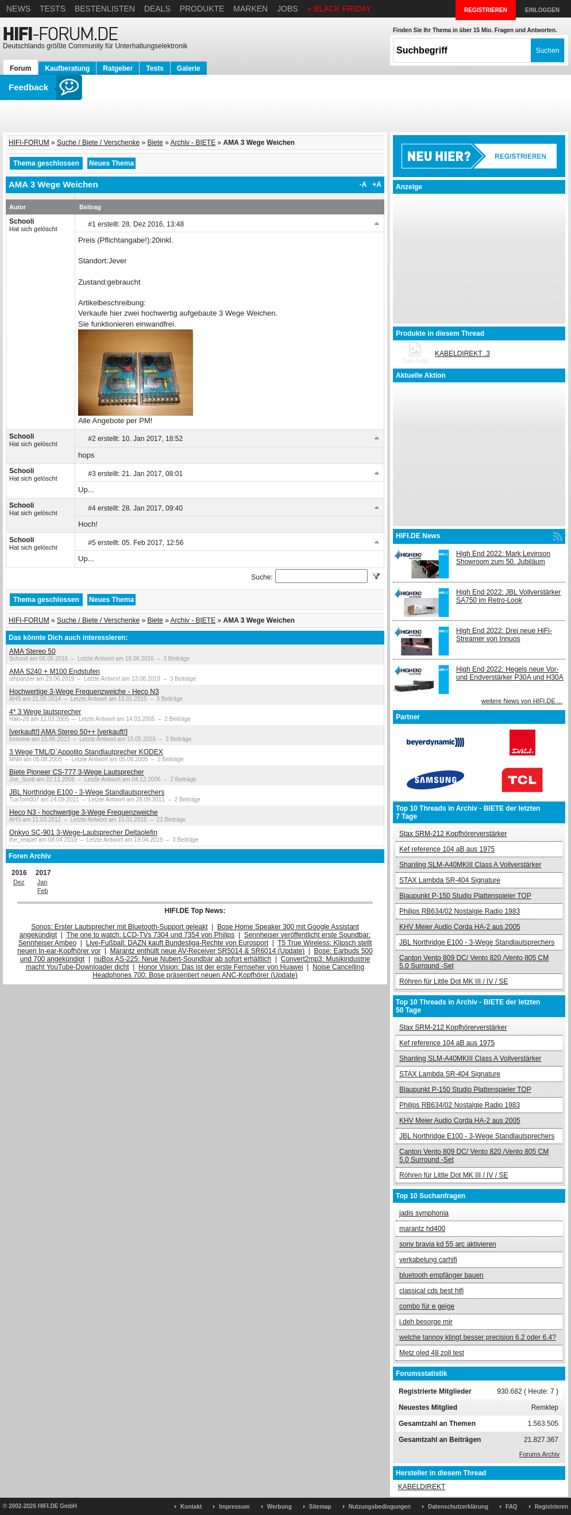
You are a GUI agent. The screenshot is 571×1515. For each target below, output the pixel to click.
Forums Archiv (539, 1454)
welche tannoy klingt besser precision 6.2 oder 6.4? (477, 1337)
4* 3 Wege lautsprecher (45, 712)
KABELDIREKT (422, 1487)
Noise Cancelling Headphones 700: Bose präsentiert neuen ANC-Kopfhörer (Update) (228, 971)
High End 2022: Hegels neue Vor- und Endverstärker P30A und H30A (510, 673)
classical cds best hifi (431, 1291)
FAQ (512, 1507)
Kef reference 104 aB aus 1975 (447, 849)
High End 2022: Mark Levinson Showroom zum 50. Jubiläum (503, 558)
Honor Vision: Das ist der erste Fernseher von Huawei (220, 967)
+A (376, 185)
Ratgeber (118, 68)
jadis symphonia (424, 1213)
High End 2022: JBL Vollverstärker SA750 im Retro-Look (508, 596)
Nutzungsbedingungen (380, 1507)
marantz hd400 (422, 1229)
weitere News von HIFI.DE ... (521, 700)
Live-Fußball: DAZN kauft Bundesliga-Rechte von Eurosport (177, 943)
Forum (20, 68)
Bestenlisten (105, 8)
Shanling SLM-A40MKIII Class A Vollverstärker (470, 865)
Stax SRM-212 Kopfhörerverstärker (453, 834)
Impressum (234, 1507)
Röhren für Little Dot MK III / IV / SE (453, 981)
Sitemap (320, 1507)
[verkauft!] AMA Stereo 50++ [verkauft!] (68, 732)
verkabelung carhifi (428, 1260)
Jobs (287, 8)
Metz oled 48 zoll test (431, 1353)
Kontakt (191, 1507)
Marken (250, 8)
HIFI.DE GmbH (57, 1506)
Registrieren (551, 1507)
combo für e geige (426, 1306)
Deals (157, 8)
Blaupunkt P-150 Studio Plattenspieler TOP (465, 896)
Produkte (202, 8)
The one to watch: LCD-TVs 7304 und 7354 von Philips (150, 935)
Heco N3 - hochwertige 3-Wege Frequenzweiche (83, 812)
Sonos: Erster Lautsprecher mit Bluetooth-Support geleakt (119, 927)
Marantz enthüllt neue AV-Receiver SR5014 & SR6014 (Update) (207, 951)
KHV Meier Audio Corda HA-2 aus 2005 (459, 927)
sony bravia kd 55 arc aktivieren (447, 1244)
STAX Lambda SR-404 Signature (449, 880)
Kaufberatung (67, 68)
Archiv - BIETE (192, 143)
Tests (52, 8)
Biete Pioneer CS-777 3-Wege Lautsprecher (76, 772)
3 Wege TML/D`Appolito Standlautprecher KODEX (86, 752)
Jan (42, 882)
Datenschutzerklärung (458, 1507)
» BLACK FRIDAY (339, 8)
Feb (42, 890)
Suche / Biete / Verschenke (98, 143)
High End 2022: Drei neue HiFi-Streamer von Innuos (504, 635)
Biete (155, 143)
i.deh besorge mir (426, 1322)
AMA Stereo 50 (32, 651)
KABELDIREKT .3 (462, 354)
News (18, 8)
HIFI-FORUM (29, 143)
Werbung (279, 1507)
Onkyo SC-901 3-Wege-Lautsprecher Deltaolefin (83, 833)
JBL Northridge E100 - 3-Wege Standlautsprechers (86, 792)
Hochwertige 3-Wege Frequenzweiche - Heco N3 (84, 692)
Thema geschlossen (46, 163)
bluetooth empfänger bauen (441, 1275)
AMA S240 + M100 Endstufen (54, 672)
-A (363, 185)
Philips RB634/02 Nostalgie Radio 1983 (459, 911)
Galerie (188, 68)
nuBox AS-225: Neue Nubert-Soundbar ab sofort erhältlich (182, 959)
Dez (19, 882)
